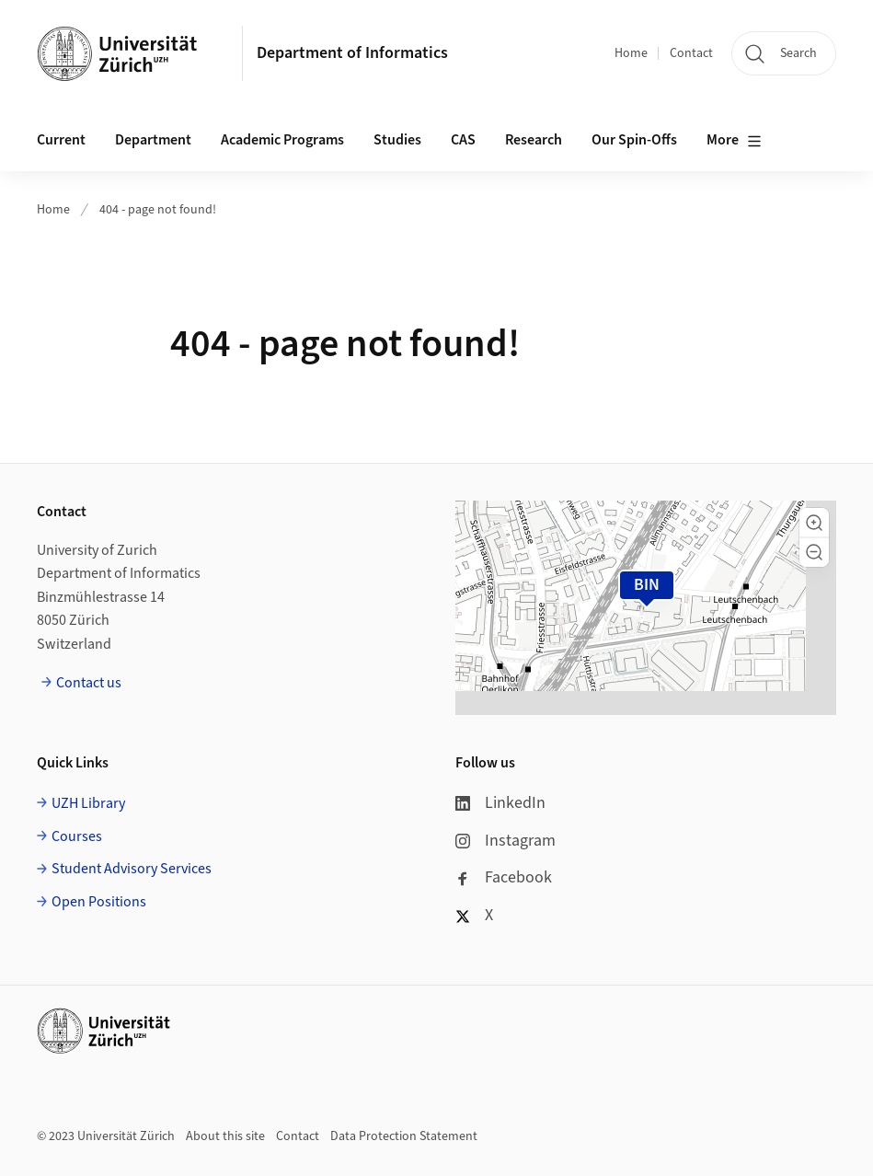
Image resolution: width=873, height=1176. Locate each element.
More (734, 141)
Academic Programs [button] (282, 140)
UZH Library (88, 803)
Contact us (88, 683)
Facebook (503, 877)
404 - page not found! (157, 210)
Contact (691, 53)
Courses (77, 836)
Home (631, 53)
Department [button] (153, 140)
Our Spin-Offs (634, 140)
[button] (814, 522)
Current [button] (61, 140)
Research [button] (533, 140)
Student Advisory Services (132, 869)
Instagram (505, 840)
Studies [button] (397, 140)
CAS (463, 140)
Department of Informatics (352, 52)
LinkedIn (500, 802)
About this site (225, 1136)
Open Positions (99, 902)
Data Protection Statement (403, 1136)
